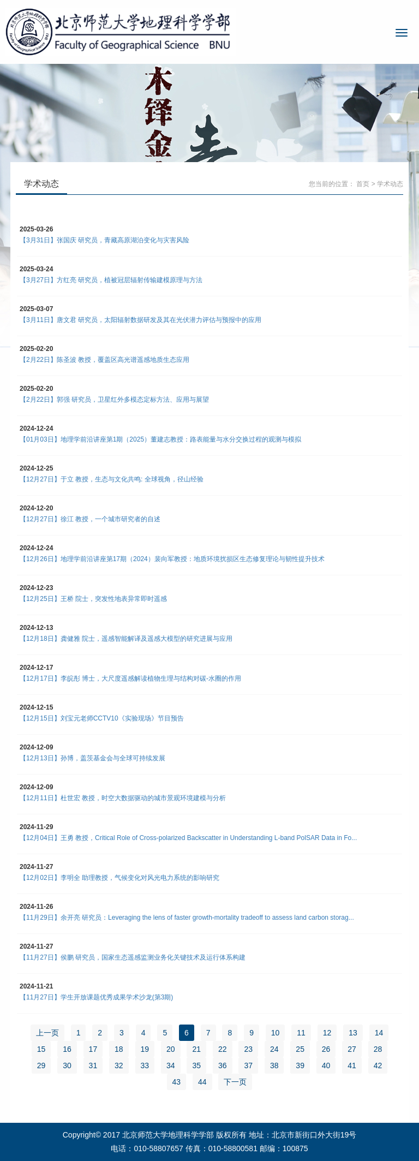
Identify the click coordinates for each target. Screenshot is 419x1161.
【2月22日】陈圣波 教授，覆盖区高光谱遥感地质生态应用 (104, 360)
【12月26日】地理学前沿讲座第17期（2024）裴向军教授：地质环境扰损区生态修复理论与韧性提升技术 (172, 559)
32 (119, 1065)
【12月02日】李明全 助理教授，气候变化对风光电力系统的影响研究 (119, 878)
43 (176, 1081)
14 (379, 1032)
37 (248, 1065)
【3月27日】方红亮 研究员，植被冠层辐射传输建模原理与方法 (111, 280)
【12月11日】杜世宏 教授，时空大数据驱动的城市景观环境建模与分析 (123, 798)
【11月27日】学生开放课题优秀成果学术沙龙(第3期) (96, 997)
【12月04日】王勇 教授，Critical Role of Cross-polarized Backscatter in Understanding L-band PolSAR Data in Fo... (188, 838)
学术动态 (390, 184)
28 (378, 1049)
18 (119, 1049)
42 (378, 1065)
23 (248, 1049)
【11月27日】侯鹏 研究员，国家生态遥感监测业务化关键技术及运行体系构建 (133, 957)
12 (327, 1032)
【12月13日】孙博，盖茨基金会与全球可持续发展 (92, 758)
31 (93, 1065)
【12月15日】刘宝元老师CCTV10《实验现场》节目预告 (102, 718)
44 (202, 1081)
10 (275, 1032)
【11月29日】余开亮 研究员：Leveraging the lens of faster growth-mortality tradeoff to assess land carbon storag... (187, 917)
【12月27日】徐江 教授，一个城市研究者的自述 (90, 519)
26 (326, 1049)
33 (145, 1065)
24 (274, 1049)
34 (170, 1065)
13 (353, 1032)
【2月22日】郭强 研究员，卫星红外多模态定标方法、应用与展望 (114, 399)
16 (67, 1049)
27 (352, 1049)
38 (274, 1065)
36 (222, 1065)
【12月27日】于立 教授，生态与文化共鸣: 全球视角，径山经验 (111, 479)
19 (145, 1049)
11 (301, 1032)
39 (300, 1065)
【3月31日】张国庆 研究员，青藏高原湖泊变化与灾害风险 (104, 240)
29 (41, 1065)
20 (170, 1049)
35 (196, 1065)
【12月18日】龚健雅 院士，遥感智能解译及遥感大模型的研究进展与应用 (127, 638)
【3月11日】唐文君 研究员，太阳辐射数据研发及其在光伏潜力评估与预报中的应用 (140, 320)
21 (196, 1049)
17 (93, 1049)
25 (300, 1049)
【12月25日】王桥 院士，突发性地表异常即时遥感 (93, 599)
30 (67, 1065)
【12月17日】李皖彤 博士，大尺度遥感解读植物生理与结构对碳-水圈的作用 (130, 678)
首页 (362, 184)
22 (222, 1049)
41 (352, 1065)
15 (41, 1049)
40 (326, 1065)
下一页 (235, 1081)
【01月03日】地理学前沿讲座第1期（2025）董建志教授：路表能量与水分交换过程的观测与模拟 (160, 439)
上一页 (47, 1032)
